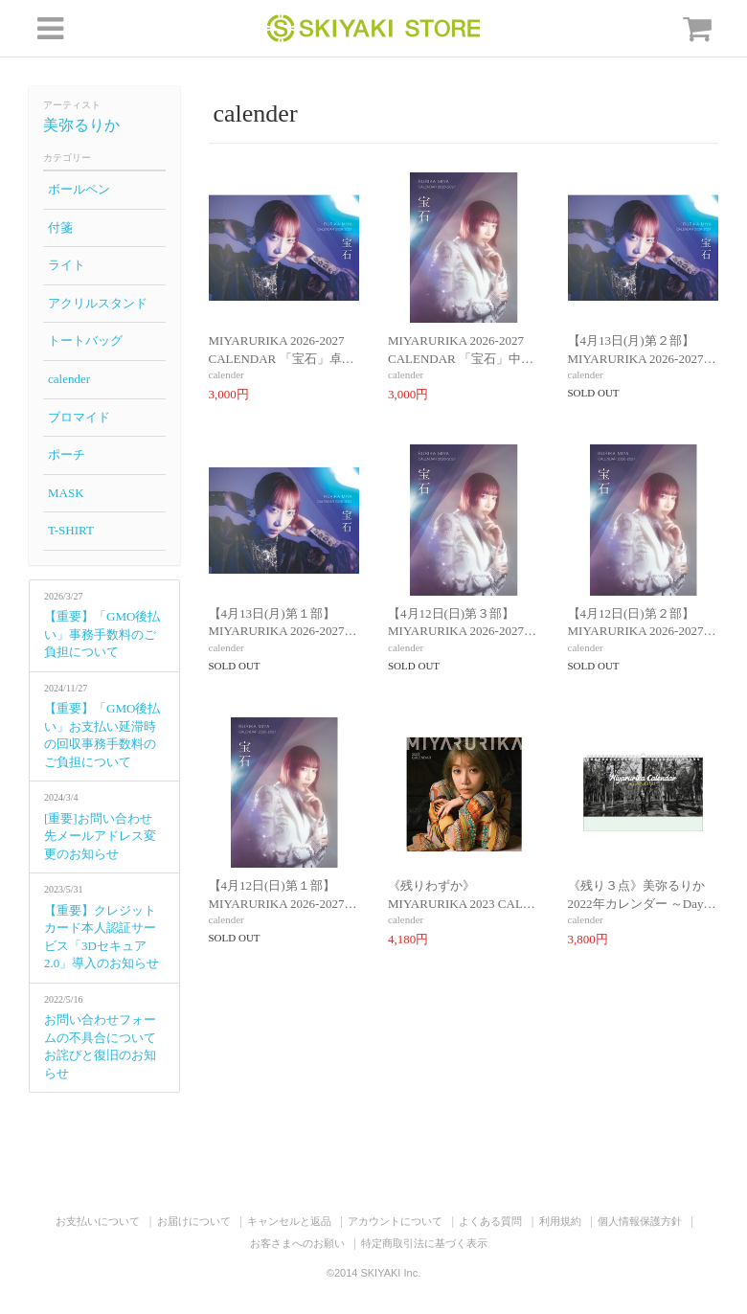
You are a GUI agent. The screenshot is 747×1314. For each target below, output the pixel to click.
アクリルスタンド (97, 303)
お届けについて (194, 1221)
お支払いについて (98, 1221)
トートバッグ (85, 340)
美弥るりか (81, 125)
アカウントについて (395, 1221)
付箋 (60, 227)
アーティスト (72, 105)
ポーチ (66, 454)
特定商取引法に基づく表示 (424, 1243)
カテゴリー (67, 157)
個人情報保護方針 (640, 1221)
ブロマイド (79, 417)
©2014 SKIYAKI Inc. (373, 1273)
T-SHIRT (71, 530)
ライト (66, 265)
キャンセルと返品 (289, 1221)
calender (69, 379)
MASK (66, 493)
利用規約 (560, 1221)
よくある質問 (490, 1221)
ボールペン (79, 189)
